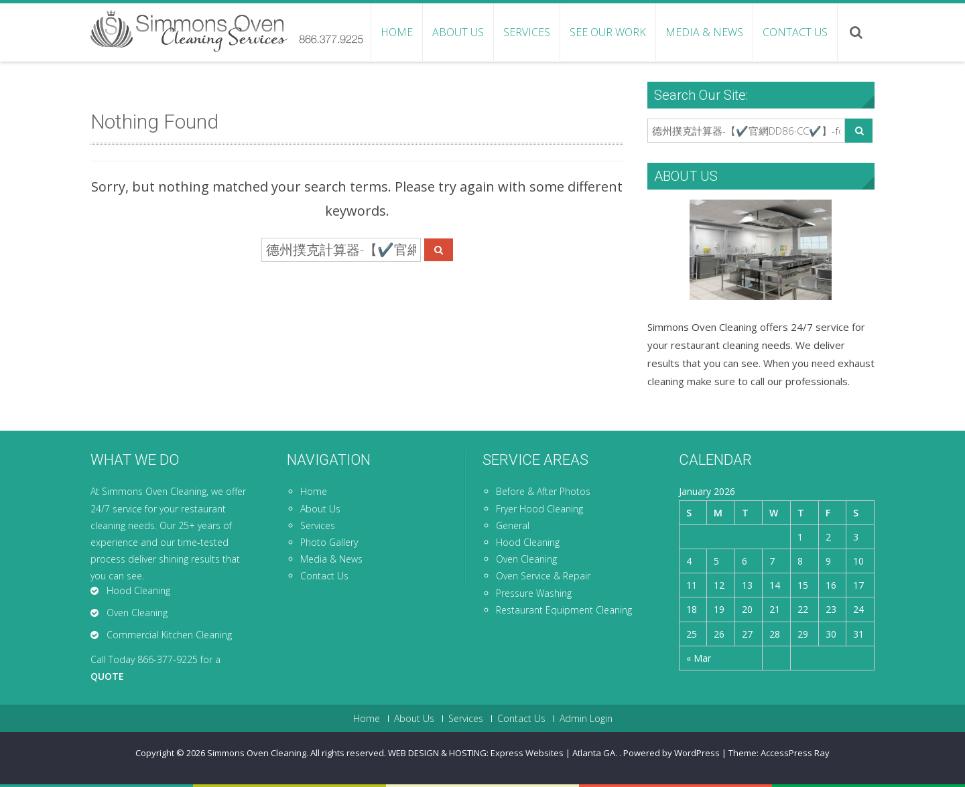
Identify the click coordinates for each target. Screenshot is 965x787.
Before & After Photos (543, 491)
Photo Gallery (329, 542)
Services (526, 32)
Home (397, 32)
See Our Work (608, 32)
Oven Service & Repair (543, 575)
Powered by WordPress (671, 753)
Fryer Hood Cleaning (539, 508)
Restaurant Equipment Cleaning (564, 609)
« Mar (698, 658)
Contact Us (795, 32)
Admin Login (586, 718)
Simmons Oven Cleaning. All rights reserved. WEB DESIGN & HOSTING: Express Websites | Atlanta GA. (413, 753)
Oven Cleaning (526, 559)
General (512, 525)
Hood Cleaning (528, 542)
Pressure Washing (534, 593)
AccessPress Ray (795, 753)
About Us (458, 32)
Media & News (704, 32)
